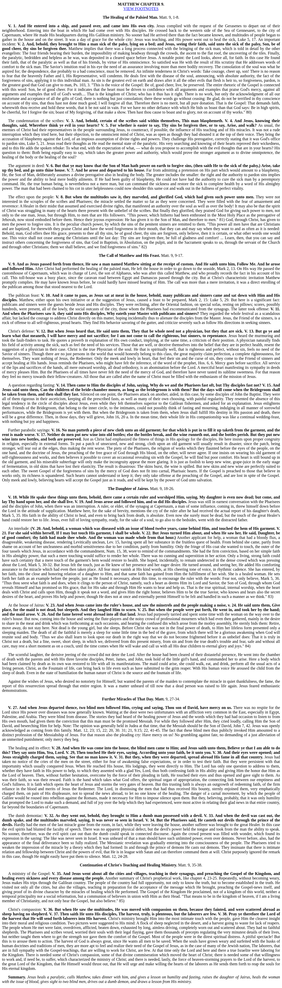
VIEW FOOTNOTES (141, 9)
